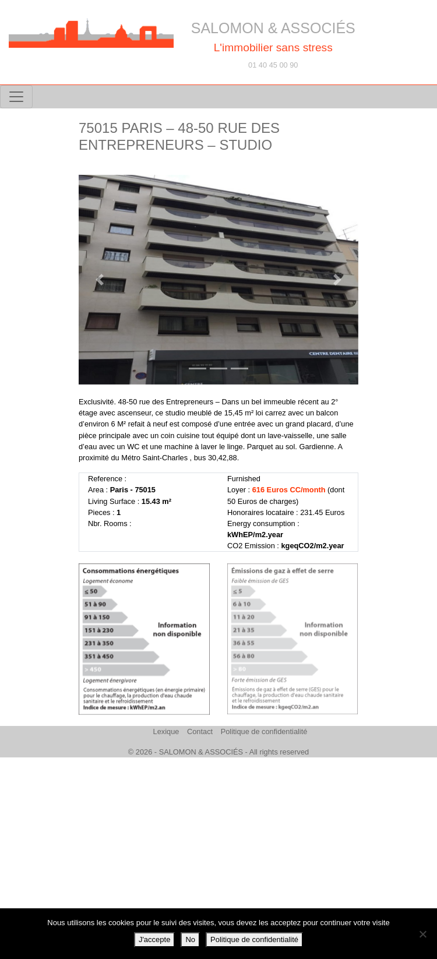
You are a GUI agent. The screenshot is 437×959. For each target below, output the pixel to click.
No (190, 939)
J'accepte (155, 939)
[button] (100, 280)
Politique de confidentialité (264, 731)
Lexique (166, 731)
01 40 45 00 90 (273, 65)
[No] (422, 934)
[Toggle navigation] (16, 96)
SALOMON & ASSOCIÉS (273, 28)
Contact (200, 731)
